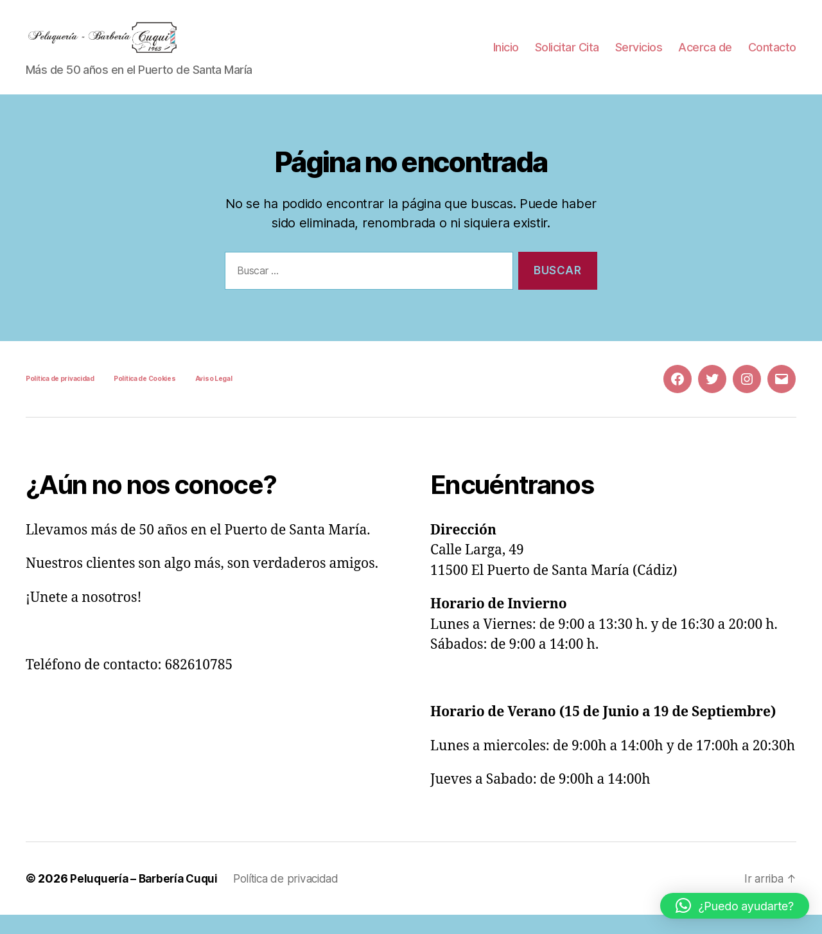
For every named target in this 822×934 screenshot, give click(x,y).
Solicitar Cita (567, 57)
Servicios (639, 57)
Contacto (772, 57)
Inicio (506, 57)
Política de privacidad (60, 397)
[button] (734, 906)
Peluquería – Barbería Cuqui (147, 897)
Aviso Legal (213, 397)
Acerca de (705, 57)
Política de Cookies (145, 397)
